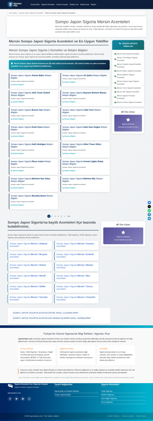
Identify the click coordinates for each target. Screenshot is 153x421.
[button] (45, 312)
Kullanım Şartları (128, 415)
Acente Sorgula (62, 4)
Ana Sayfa (13, 13)
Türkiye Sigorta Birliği (62, 394)
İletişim (93, 4)
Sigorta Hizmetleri (48, 4)
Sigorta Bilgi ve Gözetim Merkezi (66, 390)
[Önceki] (64, 215)
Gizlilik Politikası (113, 415)
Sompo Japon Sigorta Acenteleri (31, 13)
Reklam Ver (74, 4)
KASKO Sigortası (107, 394)
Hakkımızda (84, 4)
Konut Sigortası (107, 401)
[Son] (68, 215)
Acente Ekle (35, 4)
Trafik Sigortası (107, 390)
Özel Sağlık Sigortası (109, 397)
